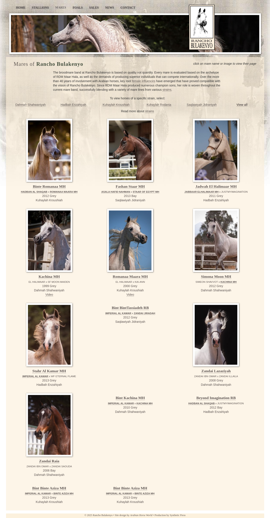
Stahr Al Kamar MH (49, 371)
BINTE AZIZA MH (63, 493)
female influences (143, 81)
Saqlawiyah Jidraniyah (202, 104)
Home (20, 7)
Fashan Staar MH (130, 186)
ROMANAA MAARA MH (63, 191)
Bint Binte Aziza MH (49, 488)
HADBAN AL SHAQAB (34, 191)
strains (166, 89)
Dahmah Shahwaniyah (30, 104)
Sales (94, 7)
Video (49, 294)
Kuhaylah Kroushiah (116, 104)
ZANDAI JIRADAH (144, 313)
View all (241, 104)
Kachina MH (49, 276)
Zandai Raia (49, 461)
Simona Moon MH (216, 276)
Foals (78, 7)
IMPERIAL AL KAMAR (35, 376)
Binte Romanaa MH (49, 186)
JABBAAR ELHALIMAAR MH (201, 191)
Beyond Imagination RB (216, 398)
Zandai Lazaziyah (216, 371)
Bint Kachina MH (130, 398)
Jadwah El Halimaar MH (216, 186)
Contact (127, 7)
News (109, 7)
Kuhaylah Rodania (159, 104)
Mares (60, 7)
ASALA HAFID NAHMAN (115, 191)
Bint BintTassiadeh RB (130, 308)
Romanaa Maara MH (130, 276)
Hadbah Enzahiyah (73, 104)
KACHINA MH (229, 281)
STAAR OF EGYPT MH (146, 191)
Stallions (40, 7)
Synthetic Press (178, 515)
